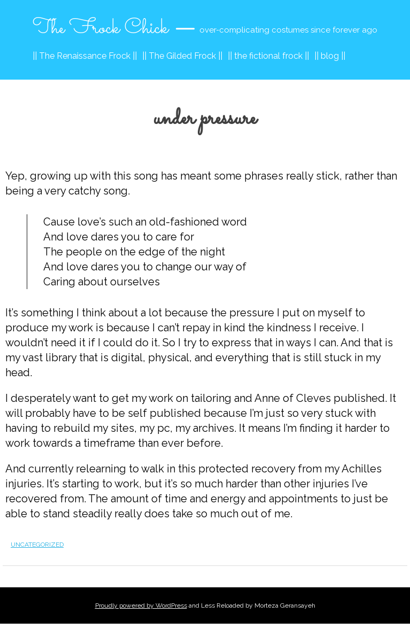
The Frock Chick (100, 28)
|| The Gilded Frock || (182, 56)
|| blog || (329, 56)
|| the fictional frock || (268, 56)
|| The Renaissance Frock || (85, 56)
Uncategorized (37, 544)
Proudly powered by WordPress (141, 605)
